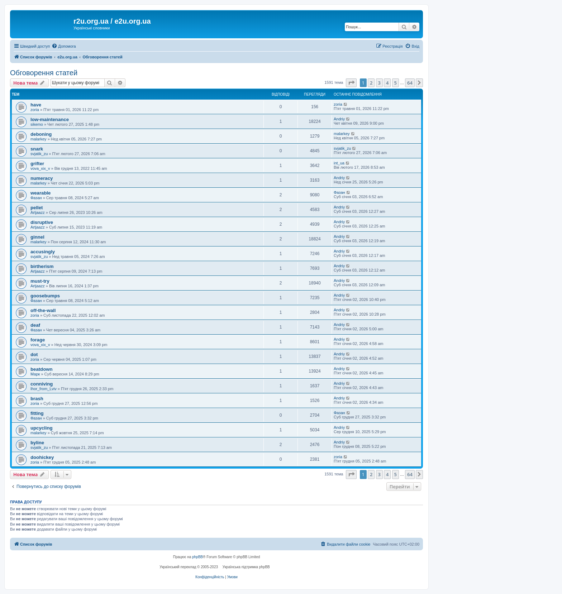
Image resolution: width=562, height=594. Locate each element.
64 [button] (410, 83)
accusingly (42, 251)
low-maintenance (49, 119)
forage (37, 339)
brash (36, 398)
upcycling (41, 428)
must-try (39, 281)
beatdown (41, 369)
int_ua (339, 163)
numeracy (41, 178)
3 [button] (379, 83)
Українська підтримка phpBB (246, 567)
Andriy (339, 119)
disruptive (41, 222)
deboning (41, 134)
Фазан (36, 198)
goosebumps (45, 295)
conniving (41, 384)
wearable (40, 193)
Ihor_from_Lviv (43, 389)
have (35, 104)
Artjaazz (37, 212)
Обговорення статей (43, 73)
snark (36, 149)
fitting (37, 413)
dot (34, 354)
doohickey (42, 457)
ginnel (37, 237)
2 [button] (371, 83)
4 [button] (387, 83)
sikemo (36, 124)
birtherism (42, 266)
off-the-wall (43, 310)
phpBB (197, 557)
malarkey (38, 139)
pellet (36, 207)
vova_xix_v (40, 168)
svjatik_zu (39, 154)
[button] (351, 82)
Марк (35, 374)
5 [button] (395, 83)
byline (37, 442)
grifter (37, 163)
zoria (34, 109)
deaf (35, 325)
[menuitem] (64, 46)
